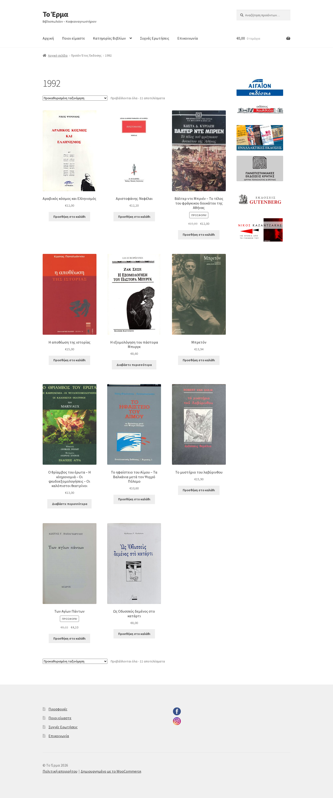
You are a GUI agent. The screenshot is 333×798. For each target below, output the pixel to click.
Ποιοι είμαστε (73, 38)
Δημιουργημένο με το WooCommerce (111, 771)
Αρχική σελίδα (58, 55)
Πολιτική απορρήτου (60, 771)
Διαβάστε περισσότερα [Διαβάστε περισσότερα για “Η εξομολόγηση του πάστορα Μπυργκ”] (134, 365)
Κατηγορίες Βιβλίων (109, 38)
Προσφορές (57, 709)
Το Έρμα (55, 14)
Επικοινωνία (187, 38)
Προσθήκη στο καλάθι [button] (69, 217)
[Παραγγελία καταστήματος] (75, 98)
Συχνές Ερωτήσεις (154, 38)
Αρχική (48, 38)
